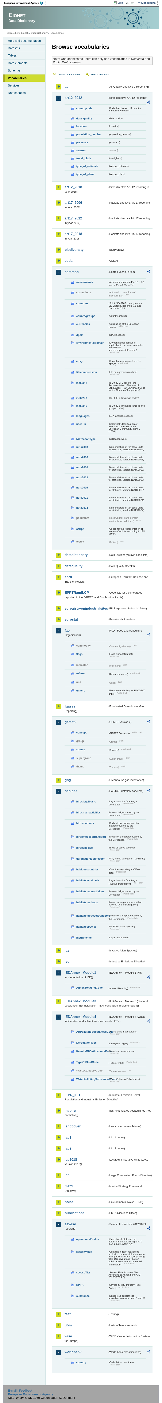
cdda (68, 260)
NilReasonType (86, 439)
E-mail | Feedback (20, 1390)
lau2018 (71, 1159)
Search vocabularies (69, 74)
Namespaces (17, 93)
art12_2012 (73, 98)
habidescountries (87, 869)
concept (81, 732)
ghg (68, 780)
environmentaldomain (90, 342)
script (80, 528)
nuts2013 (82, 477)
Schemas (14, 70)
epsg (79, 361)
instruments (84, 937)
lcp (67, 1175)
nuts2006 (82, 457)
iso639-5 (81, 405)
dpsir (79, 335)
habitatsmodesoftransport (92, 915)
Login (120, 2)
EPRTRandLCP (77, 592)
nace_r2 (81, 424)
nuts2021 (82, 497)
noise (69, 1202)
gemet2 (70, 722)
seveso (70, 1224)
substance (82, 1295)
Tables (12, 55)
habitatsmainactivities (90, 891)
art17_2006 (73, 202)
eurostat (71, 619)
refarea (80, 673)
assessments (84, 282)
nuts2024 (82, 507)
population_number (88, 134)
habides (71, 791)
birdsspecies (84, 847)
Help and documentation (24, 40)
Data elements (17, 63)
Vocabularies (17, 78)
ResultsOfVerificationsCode (92, 1051)
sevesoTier (83, 1272)
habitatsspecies (86, 926)
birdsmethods (85, 823)
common (72, 272)
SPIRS (80, 1285)
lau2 (68, 1148)
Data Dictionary (39, 33)
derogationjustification (90, 858)
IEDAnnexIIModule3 (80, 1001)
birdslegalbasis (86, 801)
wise (68, 1336)
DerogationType (86, 1042)
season (80, 150)
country (81, 1362)
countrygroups (85, 316)
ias (67, 950)
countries (82, 303)
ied (67, 961)
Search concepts (100, 74)
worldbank (73, 1352)
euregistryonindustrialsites (86, 608)
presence (82, 142)
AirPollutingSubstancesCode (92, 1031)
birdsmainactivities (88, 812)
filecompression (86, 372)
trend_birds (83, 158)
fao (67, 630)
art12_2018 (73, 187)
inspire (70, 1110)
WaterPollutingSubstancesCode (92, 1079)
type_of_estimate (87, 166)
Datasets (14, 48)
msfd (69, 1186)
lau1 (68, 1137)
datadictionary (76, 555)
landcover (73, 1126)
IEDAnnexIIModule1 (80, 972)
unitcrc (80, 690)
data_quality (84, 118)
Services (13, 85)
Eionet (24, 33)
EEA (25, 3)
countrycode (84, 108)
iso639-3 (81, 398)
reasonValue (84, 1251)
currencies (83, 324)
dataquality (73, 566)
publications (74, 1213)
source (80, 749)
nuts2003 (82, 447)
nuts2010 (82, 467)
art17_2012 (73, 218)
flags (79, 654)
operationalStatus (87, 1239)
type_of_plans (85, 174)
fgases (70, 706)
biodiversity (74, 250)
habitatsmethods (87, 902)
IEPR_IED (72, 1095)
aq (67, 86)
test (67, 1314)
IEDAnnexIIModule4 (80, 1017)
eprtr (68, 577)
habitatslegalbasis (88, 880)
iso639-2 (81, 382)
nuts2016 (82, 487)
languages (82, 416)
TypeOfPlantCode (87, 1062)
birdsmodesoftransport (91, 836)
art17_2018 (73, 234)
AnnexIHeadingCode (89, 987)
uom (68, 1325)
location (81, 126)
